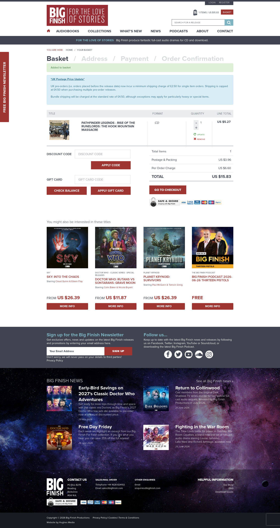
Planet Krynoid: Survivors (157, 278)
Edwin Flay (77, 281)
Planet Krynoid (151, 272)
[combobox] (198, 22)
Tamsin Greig (176, 285)
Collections (99, 31)
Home (69, 50)
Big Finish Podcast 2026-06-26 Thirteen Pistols (212, 278)
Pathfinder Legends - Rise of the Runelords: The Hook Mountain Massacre (108, 126)
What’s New (131, 31)
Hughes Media (66, 522)
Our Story (228, 485)
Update (201, 134)
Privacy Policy (55, 360)
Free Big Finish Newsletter (4, 87)
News (156, 31)
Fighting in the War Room (202, 426)
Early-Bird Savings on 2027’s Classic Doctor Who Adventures (107, 393)
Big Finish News (65, 380)
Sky (48, 272)
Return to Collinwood (198, 387)
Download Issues (224, 492)
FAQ (231, 488)
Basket (227, 12)
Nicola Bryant (126, 287)
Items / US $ (209, 12)
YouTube (192, 343)
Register (224, 2)
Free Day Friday (95, 426)
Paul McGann (159, 285)
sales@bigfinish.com (112, 488)
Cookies (112, 517)
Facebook (157, 343)
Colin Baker (110, 287)
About (202, 31)
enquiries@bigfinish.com (147, 488)
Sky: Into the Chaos (63, 276)
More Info (67, 306)
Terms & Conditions (129, 517)
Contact (225, 31)
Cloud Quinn (62, 281)
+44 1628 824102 (116, 484)
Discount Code (59, 154)
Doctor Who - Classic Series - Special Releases (114, 274)
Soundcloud (208, 343)
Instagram (179, 343)
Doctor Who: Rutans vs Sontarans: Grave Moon (115, 281)
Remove (201, 139)
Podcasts (179, 31)
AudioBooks (67, 31)
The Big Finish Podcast (203, 272)
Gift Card (54, 180)
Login (212, 2)
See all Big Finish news (213, 381)
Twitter (168, 343)
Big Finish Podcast (183, 347)
